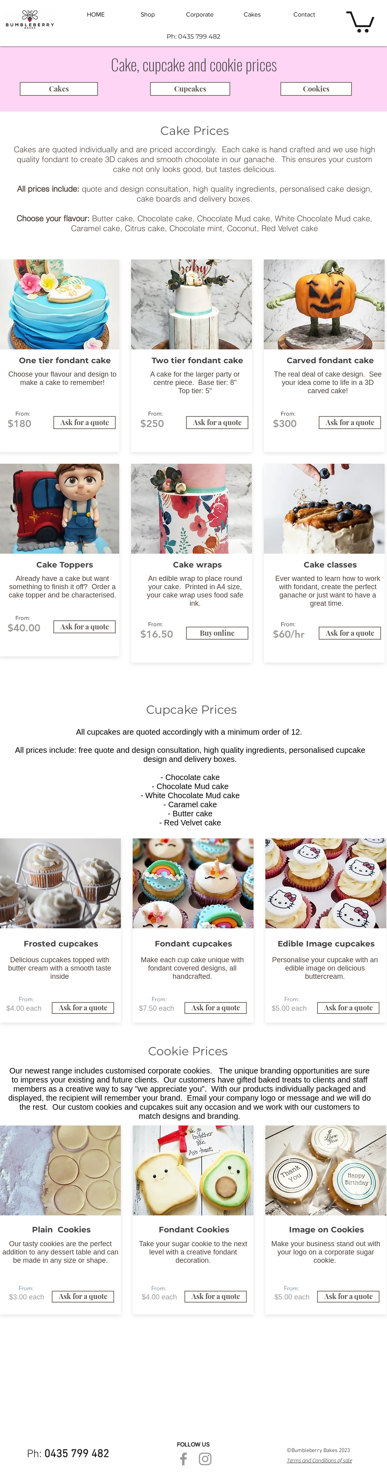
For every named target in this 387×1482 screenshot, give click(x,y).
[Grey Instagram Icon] (205, 1458)
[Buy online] (217, 633)
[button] (360, 21)
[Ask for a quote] (84, 422)
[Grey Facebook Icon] (183, 1458)
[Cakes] (59, 89)
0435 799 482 (76, 1454)
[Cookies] (316, 89)
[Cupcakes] (190, 89)
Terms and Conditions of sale (319, 1461)
